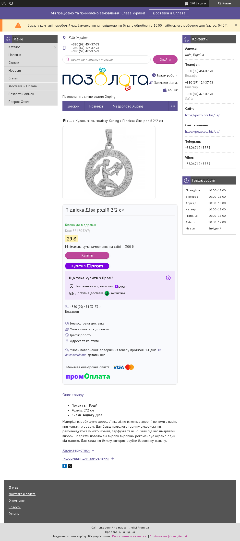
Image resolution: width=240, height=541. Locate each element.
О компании (17, 500)
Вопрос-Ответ (19, 101)
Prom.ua (143, 527)
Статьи (13, 78)
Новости (15, 70)
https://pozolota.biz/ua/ (202, 115)
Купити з (87, 266)
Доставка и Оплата (169, 13)
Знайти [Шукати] (165, 59)
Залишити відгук (166, 83)
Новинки (15, 55)
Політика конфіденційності (168, 536)
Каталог (14, 47)
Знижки (73, 106)
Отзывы (14, 514)
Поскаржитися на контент (129, 536)
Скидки (14, 62)
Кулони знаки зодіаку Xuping (97, 121)
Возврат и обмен (21, 94)
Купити (87, 255)
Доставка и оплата (22, 494)
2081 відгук (198, 3)
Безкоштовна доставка (87, 323)
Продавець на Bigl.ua (120, 532)
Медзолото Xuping (128, 106)
